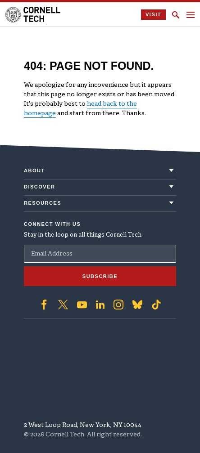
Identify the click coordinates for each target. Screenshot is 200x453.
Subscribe (100, 276)
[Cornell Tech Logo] (33, 14)
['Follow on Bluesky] (137, 304)
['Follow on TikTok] (156, 304)
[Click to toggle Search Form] (175, 15)
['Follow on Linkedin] (100, 304)
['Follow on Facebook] (44, 304)
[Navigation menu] (190, 15)
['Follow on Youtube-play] (82, 304)
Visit (153, 14)
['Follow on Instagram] (118, 304)
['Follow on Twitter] (63, 304)
